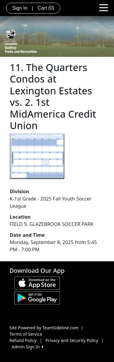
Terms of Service (25, 334)
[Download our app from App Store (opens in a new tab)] (37, 282)
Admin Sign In (27, 347)
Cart (46, 8)
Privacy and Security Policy (72, 340)
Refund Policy (22, 340)
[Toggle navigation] (103, 7)
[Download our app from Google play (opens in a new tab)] (37, 297)
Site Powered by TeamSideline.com (43, 328)
